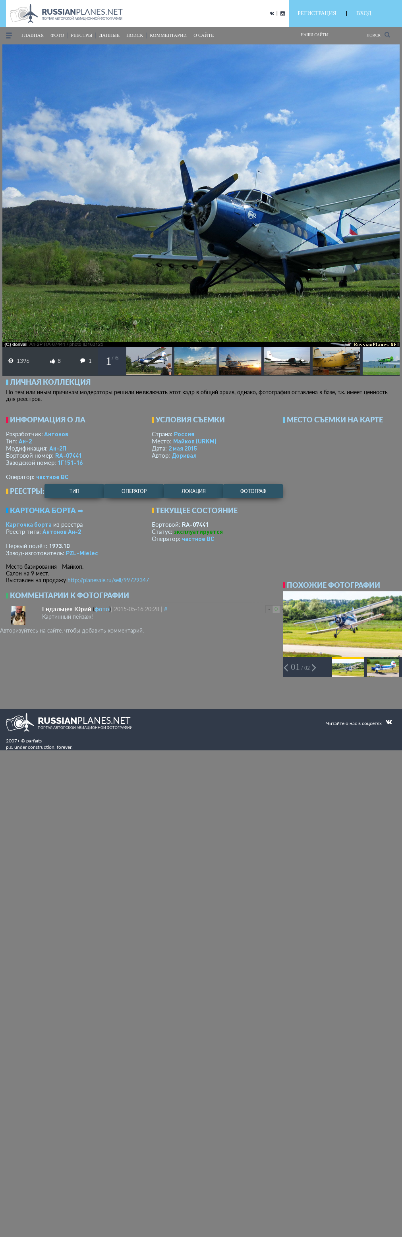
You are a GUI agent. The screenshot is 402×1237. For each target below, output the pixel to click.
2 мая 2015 (182, 448)
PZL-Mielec (82, 552)
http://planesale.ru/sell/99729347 (108, 580)
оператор (134, 491)
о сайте (203, 35)
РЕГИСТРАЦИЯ (317, 13)
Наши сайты (315, 35)
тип (74, 491)
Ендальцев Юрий (66, 608)
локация (194, 491)
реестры (81, 35)
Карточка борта (29, 524)
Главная (32, 35)
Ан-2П (57, 448)
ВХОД (363, 13)
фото (57, 35)
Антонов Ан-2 (62, 531)
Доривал (184, 455)
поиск (134, 35)
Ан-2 (25, 441)
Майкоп (194, 441)
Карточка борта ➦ (46, 510)
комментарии (168, 35)
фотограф (253, 491)
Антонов (56, 433)
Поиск (378, 35)
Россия (184, 433)
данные (109, 35)
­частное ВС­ (52, 476)
